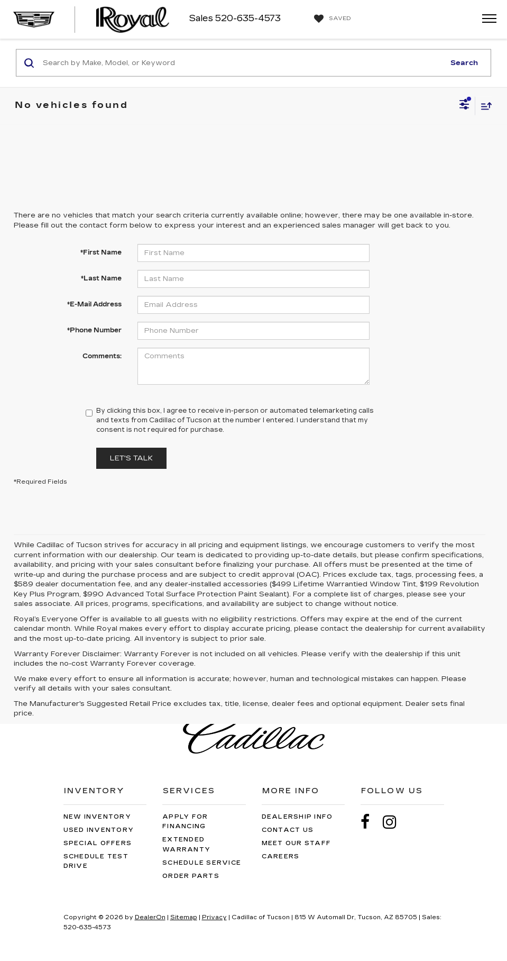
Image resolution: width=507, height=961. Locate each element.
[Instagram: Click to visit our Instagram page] (395, 822)
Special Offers (97, 843)
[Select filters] (464, 105)
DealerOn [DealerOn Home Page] (150, 917)
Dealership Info (297, 816)
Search (464, 62)
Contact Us (288, 830)
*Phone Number (94, 330)
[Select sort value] (483, 105)
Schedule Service (201, 862)
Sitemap (183, 917)
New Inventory (97, 816)
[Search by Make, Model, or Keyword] (242, 63)
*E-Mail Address (94, 304)
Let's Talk (131, 458)
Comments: (102, 356)
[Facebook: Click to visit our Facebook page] (371, 822)
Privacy (214, 917)
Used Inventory (98, 830)
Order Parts (190, 876)
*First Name (101, 252)
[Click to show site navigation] (486, 19)
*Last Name (101, 278)
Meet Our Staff (296, 843)
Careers (281, 856)
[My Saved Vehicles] (331, 19)
